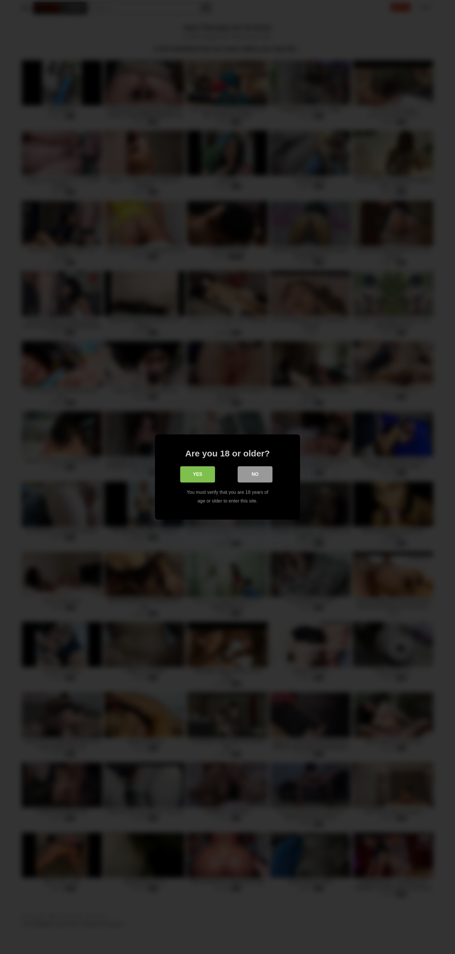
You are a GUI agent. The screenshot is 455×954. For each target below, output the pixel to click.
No (255, 474)
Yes (197, 474)
